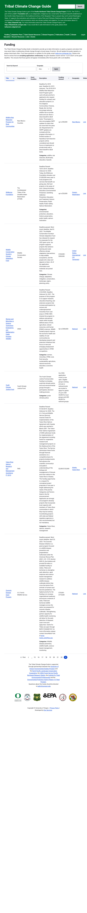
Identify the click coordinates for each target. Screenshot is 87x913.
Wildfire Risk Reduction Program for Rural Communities (10, 122)
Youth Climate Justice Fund (10, 387)
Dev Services (48, 710)
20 (54, 657)
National (75, 329)
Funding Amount (61, 78)
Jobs (27, 37)
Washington (76, 194)
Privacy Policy (54, 708)
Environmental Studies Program (44, 669)
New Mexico (76, 122)
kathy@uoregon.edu (44, 686)
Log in (83, 35)
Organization (21, 78)
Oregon (74, 192)
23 (66, 657)
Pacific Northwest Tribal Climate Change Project (50, 11)
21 (58, 657)
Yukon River (76, 470)
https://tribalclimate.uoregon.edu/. (16, 25)
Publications (59, 35)
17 (43, 657)
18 (46, 657)
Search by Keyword (12, 65)
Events (33, 37)
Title (10, 78)
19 (50, 657)
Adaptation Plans (16, 35)
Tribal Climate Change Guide (28, 6)
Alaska (74, 467)
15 (35, 657)
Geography (40, 65)
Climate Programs (48, 35)
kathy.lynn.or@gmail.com (63, 53)
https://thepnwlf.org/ (14, 22)
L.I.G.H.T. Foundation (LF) (20, 14)
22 (62, 657)
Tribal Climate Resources (32, 35)
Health (67, 35)
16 (39, 657)
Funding (7, 35)
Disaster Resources (18, 37)
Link (84, 122)
